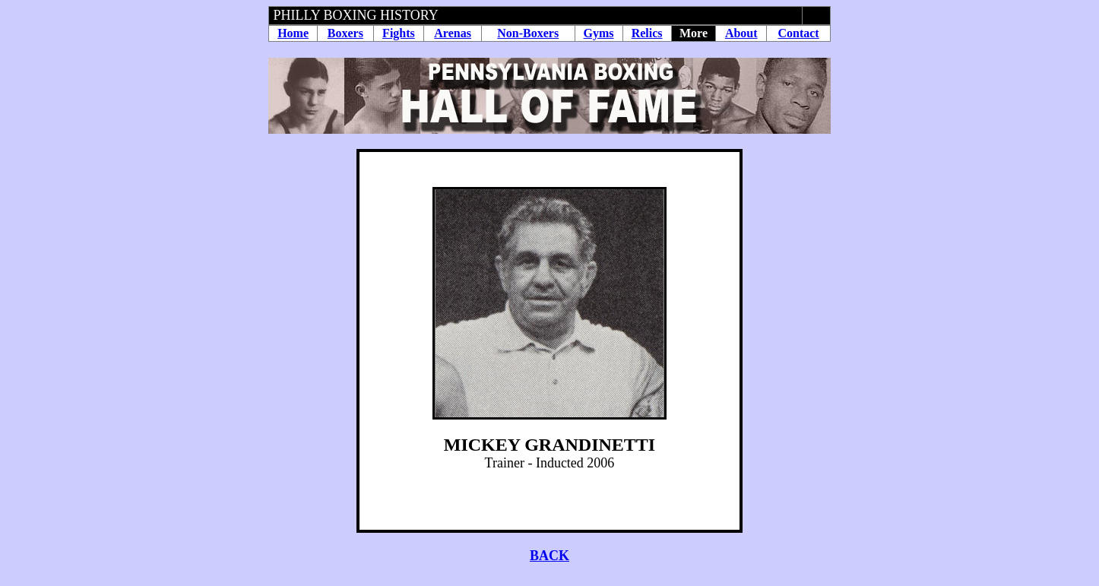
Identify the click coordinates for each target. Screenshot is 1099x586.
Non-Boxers (528, 33)
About (741, 33)
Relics (647, 33)
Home (293, 33)
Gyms (599, 33)
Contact (798, 33)
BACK (549, 555)
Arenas (452, 33)
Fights (398, 33)
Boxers (345, 33)
